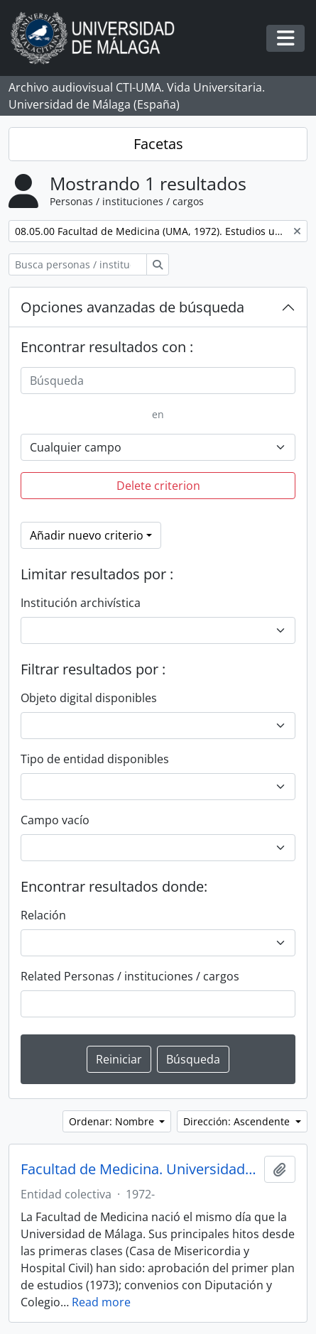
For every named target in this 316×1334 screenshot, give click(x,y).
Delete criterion (158, 485)
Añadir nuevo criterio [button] (86, 535)
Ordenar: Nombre (113, 1121)
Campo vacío (55, 820)
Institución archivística (81, 603)
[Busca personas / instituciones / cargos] (78, 264)
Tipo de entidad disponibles (95, 759)
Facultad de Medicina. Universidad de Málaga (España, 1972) (139, 1169)
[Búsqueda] (158, 380)
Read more (101, 1302)
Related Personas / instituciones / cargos (130, 976)
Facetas (158, 143)
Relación (43, 915)
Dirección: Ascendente (238, 1121)
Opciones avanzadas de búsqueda (132, 307)
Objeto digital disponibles (89, 698)
